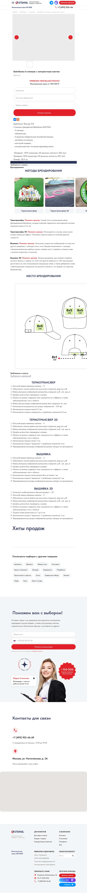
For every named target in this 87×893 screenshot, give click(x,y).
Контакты (62, 836)
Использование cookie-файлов (44, 865)
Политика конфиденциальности (44, 862)
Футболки (29, 564)
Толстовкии (56, 564)
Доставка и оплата (40, 836)
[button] (67, 3)
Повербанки (61, 570)
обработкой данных (37, 651)
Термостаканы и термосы (22, 575)
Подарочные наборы (52, 575)
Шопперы (35, 570)
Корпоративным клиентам (43, 842)
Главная (14, 12)
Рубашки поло (42, 564)
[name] (43, 634)
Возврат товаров (40, 839)
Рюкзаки (66, 575)
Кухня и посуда (37, 581)
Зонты (38, 575)
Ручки (25, 581)
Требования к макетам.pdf (20, 376)
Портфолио (63, 842)
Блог (60, 845)
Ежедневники (48, 570)
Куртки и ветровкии (20, 570)
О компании (63, 839)
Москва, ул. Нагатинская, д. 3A (30, 758)
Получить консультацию (44, 647)
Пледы (16, 581)
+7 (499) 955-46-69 (23, 737)
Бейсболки (23, 12)
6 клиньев (32, 12)
